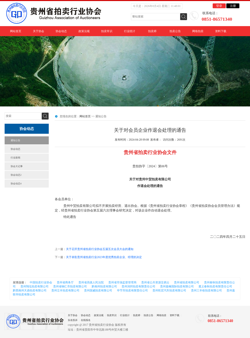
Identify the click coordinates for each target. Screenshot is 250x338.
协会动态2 (16, 175)
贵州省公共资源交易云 (155, 282)
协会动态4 (16, 183)
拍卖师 (152, 31)
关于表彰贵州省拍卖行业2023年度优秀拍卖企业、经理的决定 (104, 257)
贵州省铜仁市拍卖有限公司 (70, 286)
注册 (233, 5)
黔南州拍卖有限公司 (104, 286)
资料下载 (220, 31)
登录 (219, 5)
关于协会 (38, 31)
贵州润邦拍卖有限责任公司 (138, 286)
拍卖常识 (106, 31)
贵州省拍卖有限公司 (186, 282)
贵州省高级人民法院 (91, 282)
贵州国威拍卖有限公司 (98, 290)
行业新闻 (15, 157)
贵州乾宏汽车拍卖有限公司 (169, 290)
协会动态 (61, 31)
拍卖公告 (175, 31)
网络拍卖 (197, 31)
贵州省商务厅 (65, 282)
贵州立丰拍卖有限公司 (65, 290)
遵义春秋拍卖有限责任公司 (215, 286)
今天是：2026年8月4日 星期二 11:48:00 (157, 6)
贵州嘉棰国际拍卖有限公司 (177, 286)
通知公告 (15, 140)
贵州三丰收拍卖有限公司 (206, 290)
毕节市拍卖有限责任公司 (132, 290)
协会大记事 (17, 166)
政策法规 (84, 31)
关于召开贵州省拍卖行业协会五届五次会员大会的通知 (99, 249)
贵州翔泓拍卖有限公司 (34, 286)
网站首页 (15, 31)
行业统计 (129, 31)
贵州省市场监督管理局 (122, 282)
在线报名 (85, 320)
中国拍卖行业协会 (41, 282)
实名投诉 (72, 320)
